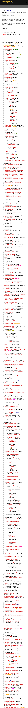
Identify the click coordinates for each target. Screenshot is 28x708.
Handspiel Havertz (7, 306)
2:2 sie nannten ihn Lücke (9, 380)
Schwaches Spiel (8, 631)
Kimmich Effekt (7, 396)
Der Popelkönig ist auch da (9, 219)
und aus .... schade (8, 215)
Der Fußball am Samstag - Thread (11, 704)
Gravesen (7, 581)
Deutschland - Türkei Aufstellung (10, 628)
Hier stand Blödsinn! (9, 244)
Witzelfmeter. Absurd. (8, 308)
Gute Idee (7, 230)
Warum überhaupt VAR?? (10, 291)
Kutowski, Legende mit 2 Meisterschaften (13, 574)
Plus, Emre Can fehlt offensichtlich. (12, 164)
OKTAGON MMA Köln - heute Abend (11, 707)
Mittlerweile (6, 583)
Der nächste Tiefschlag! (9, 237)
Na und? (7, 687)
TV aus (5, 35)
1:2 (6, 590)
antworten (5, 28)
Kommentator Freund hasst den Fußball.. (12, 282)
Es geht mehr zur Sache (9, 593)
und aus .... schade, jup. (10, 216)
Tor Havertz (7, 642)
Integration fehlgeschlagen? (9, 420)
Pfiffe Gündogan (7, 46)
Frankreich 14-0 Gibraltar (9, 227)
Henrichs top (6, 287)
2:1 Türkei (6, 415)
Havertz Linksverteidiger (10, 698)
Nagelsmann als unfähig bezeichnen (13, 692)
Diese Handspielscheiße (9, 326)
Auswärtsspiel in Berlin (9, 648)
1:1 (4, 586)
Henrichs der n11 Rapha (10, 412)
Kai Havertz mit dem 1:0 (10, 681)
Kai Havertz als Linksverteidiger (11, 670)
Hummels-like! (8, 288)
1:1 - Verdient (9, 636)
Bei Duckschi (6, 285)
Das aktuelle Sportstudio (9, 201)
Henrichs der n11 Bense (9, 403)
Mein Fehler (7, 281)
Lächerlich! (6, 289)
